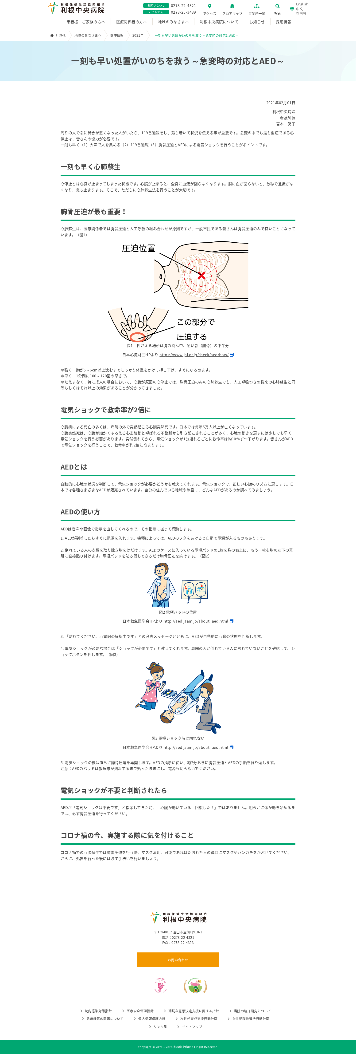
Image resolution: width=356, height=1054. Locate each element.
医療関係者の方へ (131, 21)
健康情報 (117, 35)
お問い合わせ (178, 959)
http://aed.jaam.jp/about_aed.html (196, 621)
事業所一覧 (256, 13)
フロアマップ (232, 13)
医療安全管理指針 (140, 1010)
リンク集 (160, 1026)
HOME (61, 35)
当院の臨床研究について (252, 1010)
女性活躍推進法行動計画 (250, 1018)
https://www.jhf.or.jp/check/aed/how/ (193, 354)
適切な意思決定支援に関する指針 (193, 1010)
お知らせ (257, 21)
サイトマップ (192, 1026)
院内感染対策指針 (98, 1010)
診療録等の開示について (105, 1018)
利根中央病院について (219, 21)
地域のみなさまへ (173, 21)
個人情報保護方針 (151, 1018)
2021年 (138, 35)
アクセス (210, 13)
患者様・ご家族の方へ (86, 21)
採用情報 (283, 21)
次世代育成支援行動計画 (198, 1018)
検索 (277, 13)
